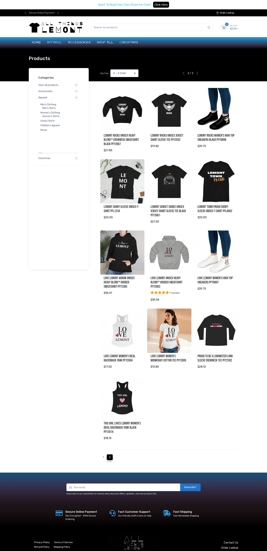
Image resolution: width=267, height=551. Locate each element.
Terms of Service (63, 535)
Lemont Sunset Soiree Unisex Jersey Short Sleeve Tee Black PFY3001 (168, 209)
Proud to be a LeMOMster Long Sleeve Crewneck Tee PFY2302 (215, 354)
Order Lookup (225, 12)
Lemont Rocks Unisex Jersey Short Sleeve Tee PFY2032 (167, 137)
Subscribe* (190, 480)
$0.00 (234, 27)
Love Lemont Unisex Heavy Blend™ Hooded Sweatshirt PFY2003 (167, 279)
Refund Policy (42, 539)
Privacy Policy (42, 535)
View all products (58, 85)
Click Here (161, 4)
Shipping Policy (62, 539)
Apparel (58, 97)
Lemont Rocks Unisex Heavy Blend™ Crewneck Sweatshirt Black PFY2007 (121, 139)
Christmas (58, 137)
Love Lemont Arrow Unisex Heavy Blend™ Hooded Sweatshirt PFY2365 (119, 279)
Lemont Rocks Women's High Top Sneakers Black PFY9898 (216, 137)
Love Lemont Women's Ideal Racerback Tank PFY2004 (119, 354)
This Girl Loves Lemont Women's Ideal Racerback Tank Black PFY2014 (122, 421)
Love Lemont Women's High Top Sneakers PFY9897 (215, 277)
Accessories (58, 91)
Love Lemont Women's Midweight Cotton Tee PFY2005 (168, 354)
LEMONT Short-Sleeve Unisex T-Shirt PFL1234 (121, 207)
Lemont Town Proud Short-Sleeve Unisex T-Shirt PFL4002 (215, 207)
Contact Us (231, 535)
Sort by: (104, 73)
